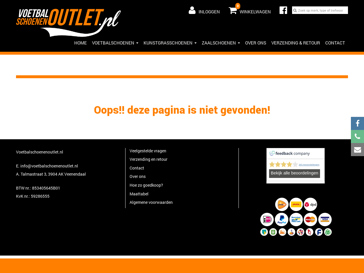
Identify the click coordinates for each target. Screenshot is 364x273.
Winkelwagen (250, 9)
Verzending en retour (148, 159)
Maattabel (139, 194)
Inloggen (204, 10)
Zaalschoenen (221, 43)
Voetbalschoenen (115, 43)
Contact (335, 43)
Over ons (255, 43)
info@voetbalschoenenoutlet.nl (49, 166)
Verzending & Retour (295, 43)
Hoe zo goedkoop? (146, 185)
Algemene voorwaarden (151, 202)
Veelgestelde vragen (148, 151)
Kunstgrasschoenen (170, 43)
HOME (80, 43)
